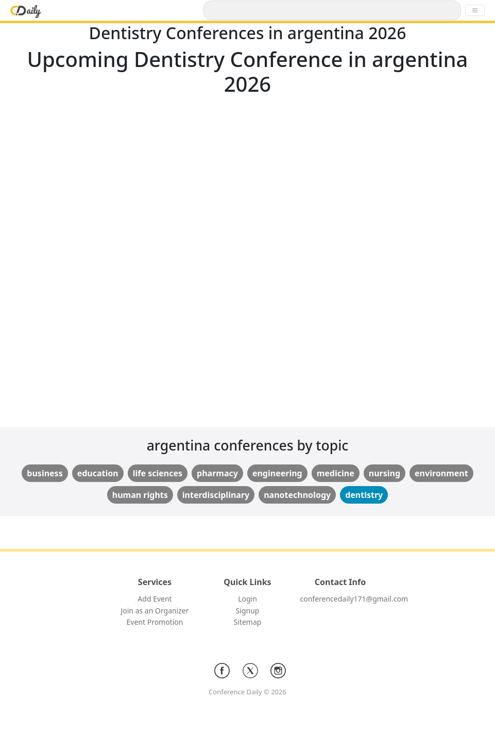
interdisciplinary (215, 495)
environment (441, 473)
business (44, 473)
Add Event (155, 599)
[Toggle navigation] (475, 10)
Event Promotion (155, 622)
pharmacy (217, 473)
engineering (277, 473)
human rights (140, 495)
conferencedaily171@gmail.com (354, 599)
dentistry (364, 495)
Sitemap (248, 622)
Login (247, 599)
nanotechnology (297, 495)
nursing (384, 473)
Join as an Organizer (155, 610)
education (97, 473)
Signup (248, 610)
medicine (335, 473)
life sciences (157, 473)
